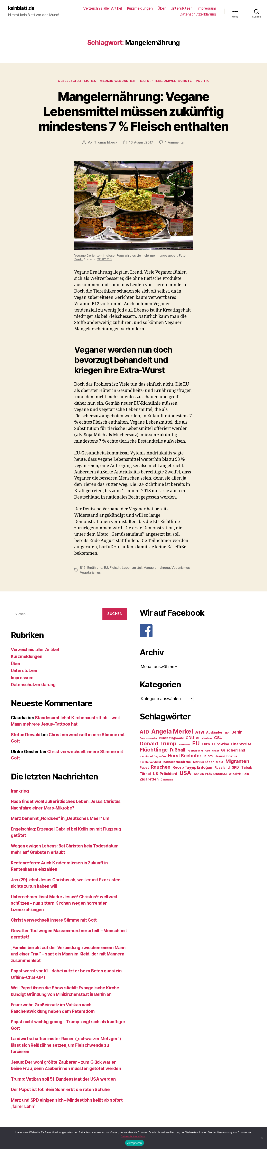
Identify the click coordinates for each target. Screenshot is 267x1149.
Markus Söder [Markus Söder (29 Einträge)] (203, 762)
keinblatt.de (21, 8)
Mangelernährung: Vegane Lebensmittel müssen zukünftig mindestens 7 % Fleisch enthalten (133, 111)
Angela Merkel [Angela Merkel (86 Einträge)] (172, 731)
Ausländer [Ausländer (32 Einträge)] (214, 732)
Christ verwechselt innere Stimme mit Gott (54, 919)
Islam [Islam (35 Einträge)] (208, 756)
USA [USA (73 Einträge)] (185, 772)
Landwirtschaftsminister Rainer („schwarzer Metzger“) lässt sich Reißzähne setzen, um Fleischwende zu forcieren (67, 1045)
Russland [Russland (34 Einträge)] (222, 767)
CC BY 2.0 (104, 259)
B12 (83, 568)
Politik (203, 81)
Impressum (206, 8)
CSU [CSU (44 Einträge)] (218, 737)
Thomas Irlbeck (105, 142)
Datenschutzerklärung (198, 14)
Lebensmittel (132, 568)
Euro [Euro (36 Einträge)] (206, 744)
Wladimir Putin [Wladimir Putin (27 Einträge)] (239, 773)
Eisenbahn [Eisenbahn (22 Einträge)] (184, 744)
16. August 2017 (141, 142)
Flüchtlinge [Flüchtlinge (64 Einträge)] (154, 749)
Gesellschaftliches (76, 81)
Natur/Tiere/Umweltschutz (166, 81)
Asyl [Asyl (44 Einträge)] (199, 731)
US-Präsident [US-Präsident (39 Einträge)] (165, 773)
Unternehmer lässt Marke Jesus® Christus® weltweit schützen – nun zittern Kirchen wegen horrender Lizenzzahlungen (65, 903)
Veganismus (181, 568)
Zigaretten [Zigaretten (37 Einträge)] (149, 779)
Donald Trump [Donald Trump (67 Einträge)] (158, 743)
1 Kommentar (175, 142)
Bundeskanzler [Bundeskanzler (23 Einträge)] (148, 738)
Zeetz (78, 259)
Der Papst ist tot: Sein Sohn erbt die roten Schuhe (61, 1089)
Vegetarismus (90, 572)
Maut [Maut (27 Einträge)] (219, 761)
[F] (198, 630)
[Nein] (262, 1138)
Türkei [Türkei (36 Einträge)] (145, 773)
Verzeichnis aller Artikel (102, 8)
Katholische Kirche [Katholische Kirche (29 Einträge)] (177, 762)
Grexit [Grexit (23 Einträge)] (215, 750)
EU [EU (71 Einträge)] (196, 743)
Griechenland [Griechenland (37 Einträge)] (233, 750)
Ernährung (95, 568)
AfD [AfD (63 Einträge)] (144, 731)
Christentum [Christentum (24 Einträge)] (204, 737)
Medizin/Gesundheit (118, 81)
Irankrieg (20, 790)
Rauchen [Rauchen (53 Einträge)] (160, 766)
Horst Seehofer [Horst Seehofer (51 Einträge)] (184, 755)
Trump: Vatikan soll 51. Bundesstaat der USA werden (65, 1078)
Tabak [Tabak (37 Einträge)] (246, 767)
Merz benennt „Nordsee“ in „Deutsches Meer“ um (61, 818)
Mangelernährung (157, 568)
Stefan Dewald (26, 734)
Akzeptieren (134, 1143)
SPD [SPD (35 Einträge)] (235, 767)
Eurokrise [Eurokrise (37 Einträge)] (220, 744)
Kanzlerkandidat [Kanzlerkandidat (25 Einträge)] (150, 761)
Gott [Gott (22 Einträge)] (207, 750)
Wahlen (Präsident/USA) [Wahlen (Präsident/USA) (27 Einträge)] (210, 773)
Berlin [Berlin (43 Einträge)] (236, 731)
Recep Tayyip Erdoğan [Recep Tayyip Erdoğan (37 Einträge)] (192, 767)
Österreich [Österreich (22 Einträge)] (167, 779)
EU (106, 568)
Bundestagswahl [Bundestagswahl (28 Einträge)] (171, 737)
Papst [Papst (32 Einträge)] (144, 767)
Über (162, 8)
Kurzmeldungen (140, 8)
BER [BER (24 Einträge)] (226, 732)
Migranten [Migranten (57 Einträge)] (237, 761)
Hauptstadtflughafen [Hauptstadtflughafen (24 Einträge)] (153, 756)
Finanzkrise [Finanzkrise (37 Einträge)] (241, 744)
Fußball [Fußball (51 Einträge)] (177, 749)
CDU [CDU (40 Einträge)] (190, 737)
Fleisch (115, 568)
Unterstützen (181, 8)
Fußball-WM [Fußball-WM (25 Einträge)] (195, 750)
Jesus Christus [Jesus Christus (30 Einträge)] (226, 756)
